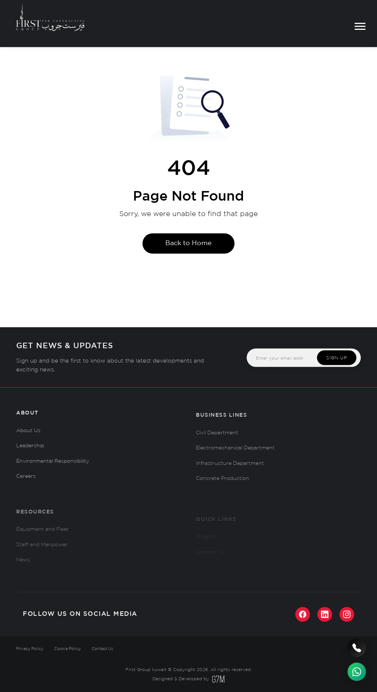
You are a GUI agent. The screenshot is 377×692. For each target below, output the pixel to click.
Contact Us (102, 649)
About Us (28, 433)
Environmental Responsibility (52, 463)
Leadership (30, 448)
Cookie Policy (67, 649)
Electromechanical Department (235, 452)
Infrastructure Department (230, 468)
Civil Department (217, 437)
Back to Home (188, 243)
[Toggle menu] (360, 26)
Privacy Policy (29, 649)
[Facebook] (302, 614)
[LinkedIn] (324, 614)
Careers (26, 478)
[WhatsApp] (357, 672)
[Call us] (357, 648)
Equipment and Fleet (42, 536)
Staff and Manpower (42, 552)
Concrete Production (222, 483)
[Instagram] (346, 614)
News (23, 567)
